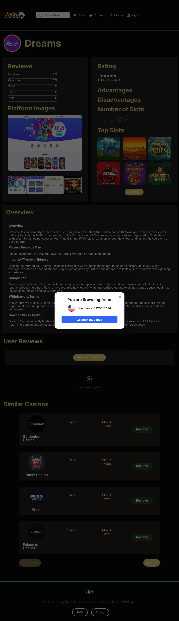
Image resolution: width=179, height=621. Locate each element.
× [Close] (120, 296)
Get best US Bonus (89, 319)
